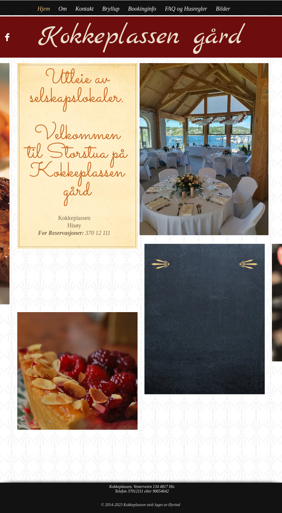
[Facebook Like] (14, 51)
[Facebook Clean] (7, 37)
